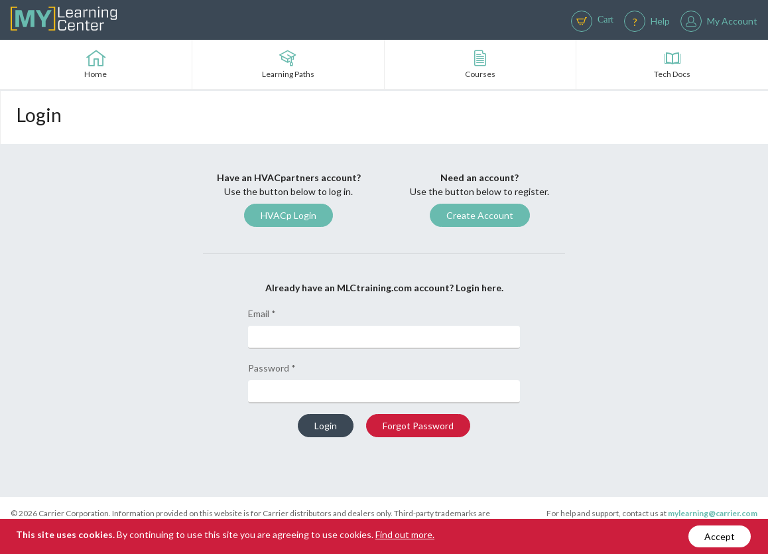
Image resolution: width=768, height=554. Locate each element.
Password (272, 368)
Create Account (479, 215)
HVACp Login (288, 215)
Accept (719, 536)
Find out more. (404, 534)
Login (325, 425)
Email (262, 313)
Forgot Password (418, 425)
